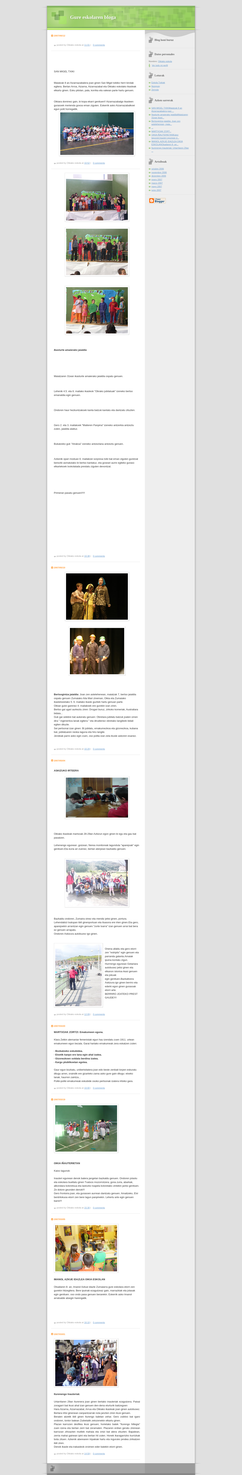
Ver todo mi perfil (160, 65)
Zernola (155, 90)
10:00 (87, 1088)
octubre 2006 (157, 169)
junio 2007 (156, 190)
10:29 (87, 749)
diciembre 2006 (158, 176)
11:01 (87, 45)
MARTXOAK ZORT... (161, 131)
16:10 (87, 1322)
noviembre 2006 (159, 172)
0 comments (99, 45)
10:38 (87, 556)
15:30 (87, 1208)
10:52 (87, 163)
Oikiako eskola (165, 61)
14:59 (87, 1453)
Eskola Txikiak (158, 82)
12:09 (87, 1014)
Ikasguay (155, 86)
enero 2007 (156, 179)
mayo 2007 (156, 186)
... (152, 128)
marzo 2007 (157, 183)
